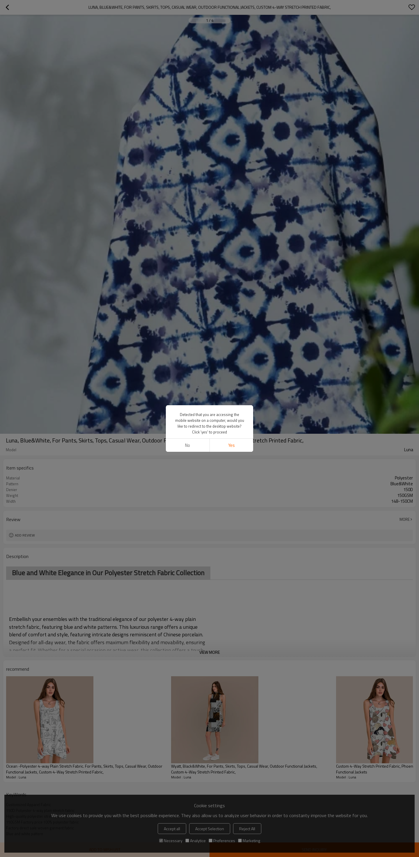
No (187, 445)
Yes (231, 445)
